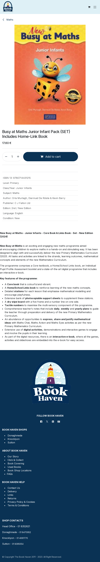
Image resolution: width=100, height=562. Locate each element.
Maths (7, 19)
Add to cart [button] (51, 156)
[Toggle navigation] (95, 7)
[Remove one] (5, 156)
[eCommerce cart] (89, 7)
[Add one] (18, 156)
